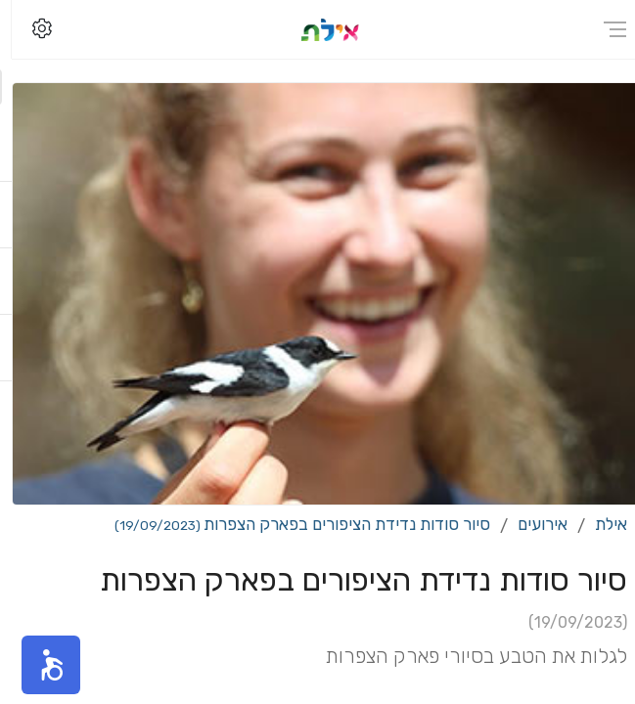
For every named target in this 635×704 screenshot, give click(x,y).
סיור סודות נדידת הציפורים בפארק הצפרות (290, 524)
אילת (599, 524)
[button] (39, 665)
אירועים (531, 524)
